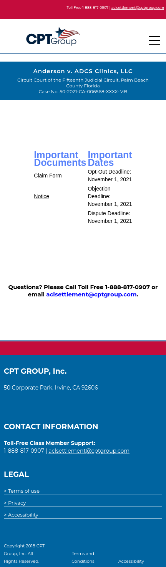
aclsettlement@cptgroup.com (137, 7)
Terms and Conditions (82, 557)
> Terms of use (22, 491)
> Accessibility (21, 515)
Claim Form (47, 175)
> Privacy (15, 503)
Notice (41, 196)
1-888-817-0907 (95, 7)
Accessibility (131, 561)
